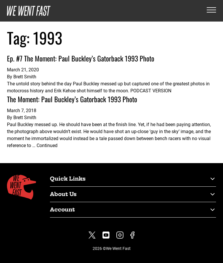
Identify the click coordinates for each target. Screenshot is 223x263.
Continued (47, 145)
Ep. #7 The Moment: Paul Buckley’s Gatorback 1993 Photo (80, 58)
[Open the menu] (211, 11)
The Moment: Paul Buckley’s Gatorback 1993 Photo (72, 99)
